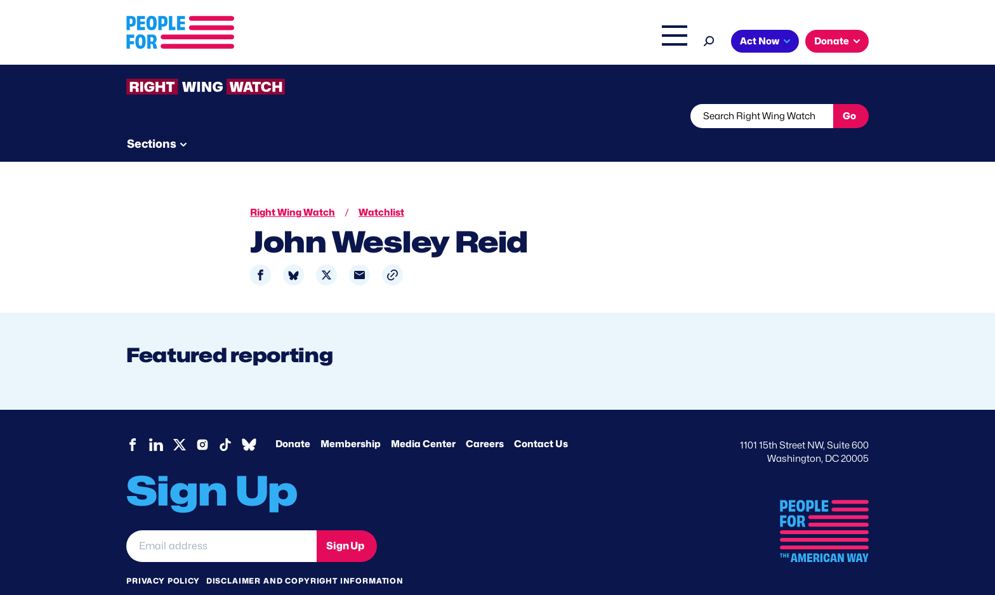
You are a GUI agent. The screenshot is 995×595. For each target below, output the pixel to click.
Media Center (423, 420)
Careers (485, 420)
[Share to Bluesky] (293, 251)
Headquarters (456, 42)
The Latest (617, 42)
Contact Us (541, 420)
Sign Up (345, 521)
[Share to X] (326, 251)
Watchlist (292, 116)
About (333, 42)
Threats (217, 116)
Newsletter (454, 116)
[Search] (709, 39)
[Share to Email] (359, 251)
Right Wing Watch (541, 42)
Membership (350, 420)
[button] (392, 251)
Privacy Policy (163, 556)
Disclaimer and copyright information (305, 556)
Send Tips (540, 116)
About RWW (366, 116)
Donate (831, 41)
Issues (386, 42)
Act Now (759, 41)
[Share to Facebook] (260, 251)
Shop (666, 42)
